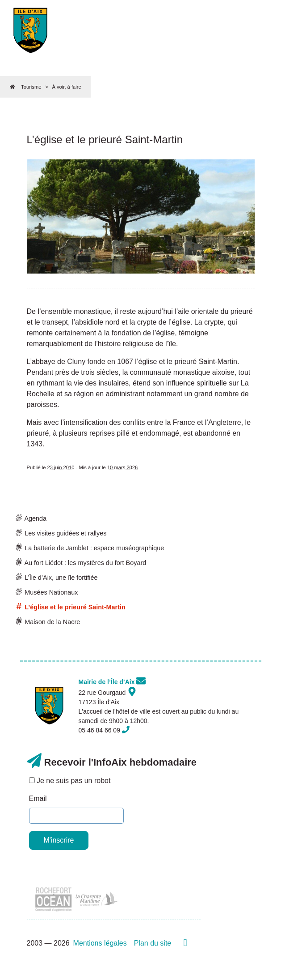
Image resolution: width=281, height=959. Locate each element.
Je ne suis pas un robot (70, 780)
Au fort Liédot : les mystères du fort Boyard (82, 562)
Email (38, 798)
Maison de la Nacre (48, 621)
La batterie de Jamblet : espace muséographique (90, 548)
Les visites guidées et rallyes (62, 533)
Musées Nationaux (47, 592)
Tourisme (31, 87)
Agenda (32, 518)
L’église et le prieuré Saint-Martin (71, 607)
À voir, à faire (66, 87)
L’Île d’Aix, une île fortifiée (57, 577)
